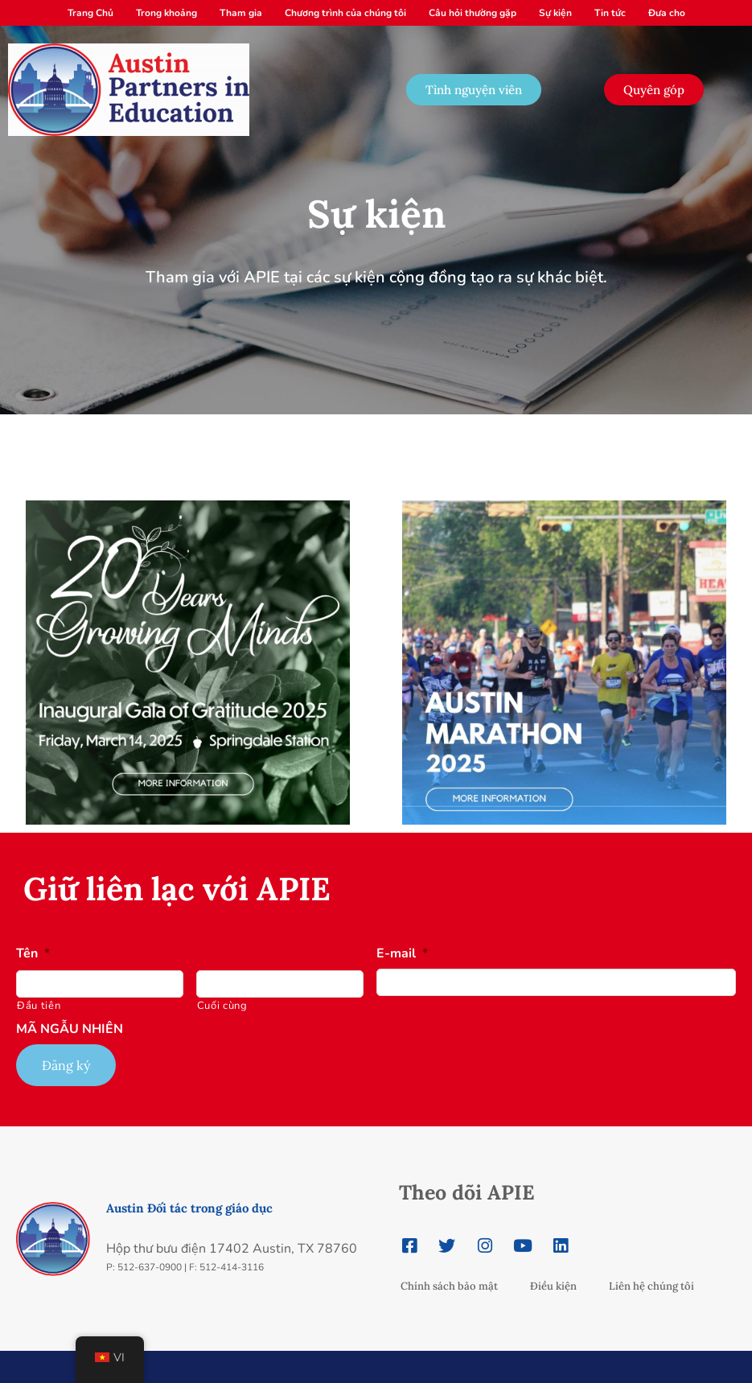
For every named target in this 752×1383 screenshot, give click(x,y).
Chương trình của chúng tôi (345, 12)
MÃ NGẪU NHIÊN (69, 1029)
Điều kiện (553, 1286)
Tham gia (241, 12)
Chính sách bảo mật (449, 1286)
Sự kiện (555, 12)
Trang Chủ (90, 12)
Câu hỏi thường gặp (472, 12)
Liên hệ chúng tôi (651, 1286)
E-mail (402, 953)
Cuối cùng (222, 1005)
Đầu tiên (38, 1005)
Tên (33, 953)
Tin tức (610, 12)
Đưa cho (666, 12)
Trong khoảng (166, 12)
